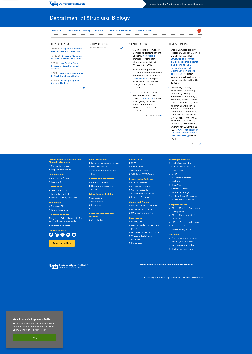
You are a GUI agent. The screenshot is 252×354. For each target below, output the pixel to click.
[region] (34, 329)
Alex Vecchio (149, 126)
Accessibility (197, 348)
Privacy (186, 348)
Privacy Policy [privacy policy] (39, 330)
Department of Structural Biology (93, 17)
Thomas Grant (139, 149)
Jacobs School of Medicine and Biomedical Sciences (176, 4)
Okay (34, 337)
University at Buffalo (154, 348)
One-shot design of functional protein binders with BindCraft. (184, 203)
